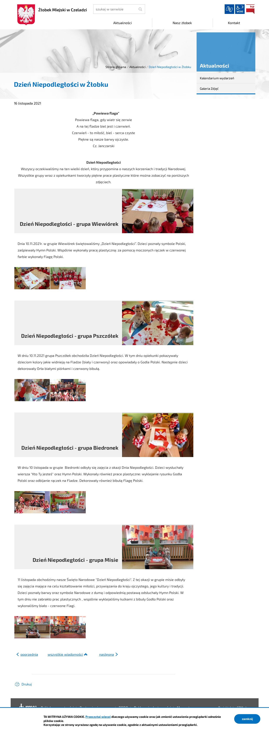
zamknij (247, 719)
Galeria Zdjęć (209, 88)
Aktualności (137, 67)
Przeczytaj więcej (98, 716)
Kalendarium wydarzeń (217, 78)
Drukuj (27, 684)
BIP (250, 9)
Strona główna (115, 67)
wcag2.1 (240, 9)
